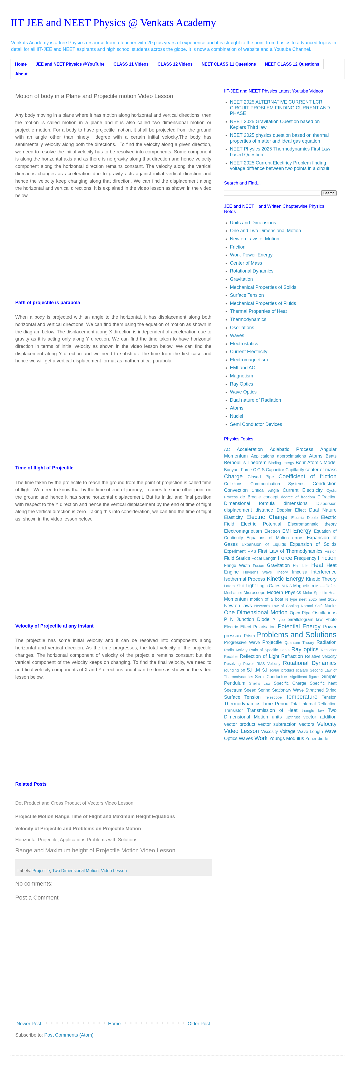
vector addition (320, 717)
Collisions (233, 483)
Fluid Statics (237, 558)
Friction (238, 247)
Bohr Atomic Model (316, 462)
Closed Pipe (260, 476)
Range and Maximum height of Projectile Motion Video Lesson (95, 850)
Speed (250, 690)
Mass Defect (326, 586)
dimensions (296, 503)
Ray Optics (241, 384)
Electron (272, 531)
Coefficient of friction (308, 476)
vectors (306, 724)
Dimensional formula (249, 503)
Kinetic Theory (321, 579)
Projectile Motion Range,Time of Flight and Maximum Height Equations (95, 816)
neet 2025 (308, 599)
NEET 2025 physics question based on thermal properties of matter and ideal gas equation (279, 138)
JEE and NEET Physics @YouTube (70, 64)
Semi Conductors (271, 676)
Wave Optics (243, 392)
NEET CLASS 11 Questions (229, 64)
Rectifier (231, 656)
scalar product (281, 670)
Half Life (300, 565)
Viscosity (269, 731)
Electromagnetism (249, 359)
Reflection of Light (259, 656)
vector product (239, 724)
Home (21, 64)
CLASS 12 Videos (175, 64)
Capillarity (294, 469)
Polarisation (264, 626)
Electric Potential (261, 524)
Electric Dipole (304, 518)
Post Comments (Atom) (69, 1035)
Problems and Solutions (296, 634)
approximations (291, 456)
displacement (238, 510)
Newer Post (29, 1023)
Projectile (41, 870)
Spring (264, 690)
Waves (237, 335)
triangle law (313, 710)
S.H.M (253, 670)
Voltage (287, 731)
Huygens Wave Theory (265, 572)
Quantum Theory (299, 642)
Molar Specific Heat (320, 593)
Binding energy (281, 463)
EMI (286, 531)
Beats (331, 456)
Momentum (236, 599)
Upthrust (292, 717)
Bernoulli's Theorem (245, 462)
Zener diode (316, 738)
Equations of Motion (267, 537)
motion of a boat (266, 599)
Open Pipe (300, 612)
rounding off (234, 670)
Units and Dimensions (253, 222)
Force (285, 558)
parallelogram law (305, 619)
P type (279, 620)
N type (291, 599)
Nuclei (236, 416)
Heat (317, 565)
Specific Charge (290, 683)
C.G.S (259, 469)
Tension (329, 697)
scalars (302, 670)
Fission (330, 551)
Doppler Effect (291, 510)
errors (297, 537)
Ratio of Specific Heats (269, 650)
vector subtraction (277, 724)
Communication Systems (277, 483)
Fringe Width (237, 565)
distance (264, 510)
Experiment (235, 551)
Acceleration (250, 449)
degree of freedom (298, 497)
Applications (262, 456)
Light (251, 585)
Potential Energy (299, 626)
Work (261, 738)
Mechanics (233, 593)
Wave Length (310, 731)
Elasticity (233, 517)
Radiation (327, 642)
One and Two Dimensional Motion (265, 230)
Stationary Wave (288, 690)
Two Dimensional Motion (75, 870)
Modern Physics (284, 592)
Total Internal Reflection (313, 703)
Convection (236, 490)
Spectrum (233, 690)
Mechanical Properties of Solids (263, 287)
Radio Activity (235, 650)
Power (330, 626)
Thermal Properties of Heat (258, 311)
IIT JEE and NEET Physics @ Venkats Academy (113, 22)
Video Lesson (114, 870)
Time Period (275, 703)
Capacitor (275, 469)
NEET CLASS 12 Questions (292, 64)
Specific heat (323, 683)
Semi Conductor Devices (256, 424)
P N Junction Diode (247, 619)
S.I (264, 670)
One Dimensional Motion (256, 612)
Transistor (233, 710)
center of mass (321, 469)
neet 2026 (328, 599)
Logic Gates (268, 585)
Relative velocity (321, 656)
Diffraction (327, 496)
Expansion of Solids (313, 544)
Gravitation (241, 279)
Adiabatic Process (291, 449)
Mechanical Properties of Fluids (263, 303)
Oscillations (242, 327)
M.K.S (287, 586)
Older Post (199, 1023)
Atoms (237, 408)
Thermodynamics (248, 319)
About (21, 74)
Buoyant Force (238, 469)
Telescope (273, 697)
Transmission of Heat (272, 710)
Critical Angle (265, 490)
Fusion (258, 565)
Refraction (292, 656)
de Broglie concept (259, 496)
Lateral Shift (234, 586)
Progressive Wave (242, 642)
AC (227, 449)
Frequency (305, 558)
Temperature (302, 696)
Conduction (325, 483)
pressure (233, 635)
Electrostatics (244, 343)
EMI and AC (242, 367)
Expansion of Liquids (264, 544)
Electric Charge (267, 517)
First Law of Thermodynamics (290, 551)
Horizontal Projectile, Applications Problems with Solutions (76, 839)
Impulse (299, 572)
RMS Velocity (268, 664)
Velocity (327, 724)
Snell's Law (259, 683)
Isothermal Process (244, 579)
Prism (249, 635)
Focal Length (263, 558)
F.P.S (251, 551)
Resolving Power (239, 664)
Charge (233, 476)
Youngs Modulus (286, 738)
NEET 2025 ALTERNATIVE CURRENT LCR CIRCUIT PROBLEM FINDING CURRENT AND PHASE (280, 107)
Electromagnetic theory (312, 524)
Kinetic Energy (285, 578)
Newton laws (238, 605)
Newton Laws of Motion (254, 238)
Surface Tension (247, 295)
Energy (302, 530)
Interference (324, 572)
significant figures (305, 677)
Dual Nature (323, 510)
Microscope (254, 592)
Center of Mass (246, 263)
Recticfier (329, 650)
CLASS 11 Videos (131, 64)
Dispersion (327, 503)
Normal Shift (312, 606)
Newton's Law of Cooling (276, 606)
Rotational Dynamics (252, 271)
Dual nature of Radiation (255, 400)
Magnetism (241, 375)
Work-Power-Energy (251, 254)
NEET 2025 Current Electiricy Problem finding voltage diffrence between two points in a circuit (279, 165)
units (277, 717)
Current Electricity (249, 351)
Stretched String (321, 690)
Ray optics (304, 649)
